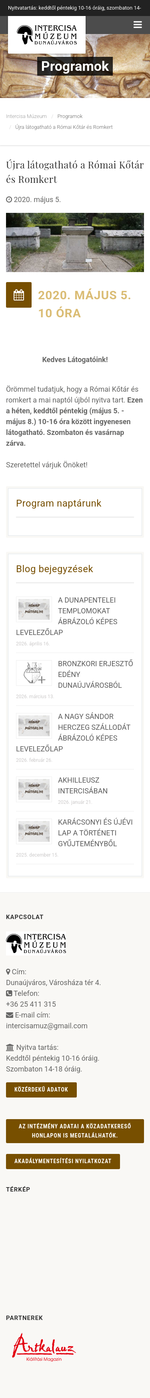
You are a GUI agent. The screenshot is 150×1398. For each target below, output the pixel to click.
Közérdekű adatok (41, 1089)
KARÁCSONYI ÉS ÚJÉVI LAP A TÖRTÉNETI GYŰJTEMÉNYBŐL (95, 833)
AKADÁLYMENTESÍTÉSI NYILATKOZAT (63, 1161)
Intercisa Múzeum (26, 116)
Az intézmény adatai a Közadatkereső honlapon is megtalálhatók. (75, 1131)
